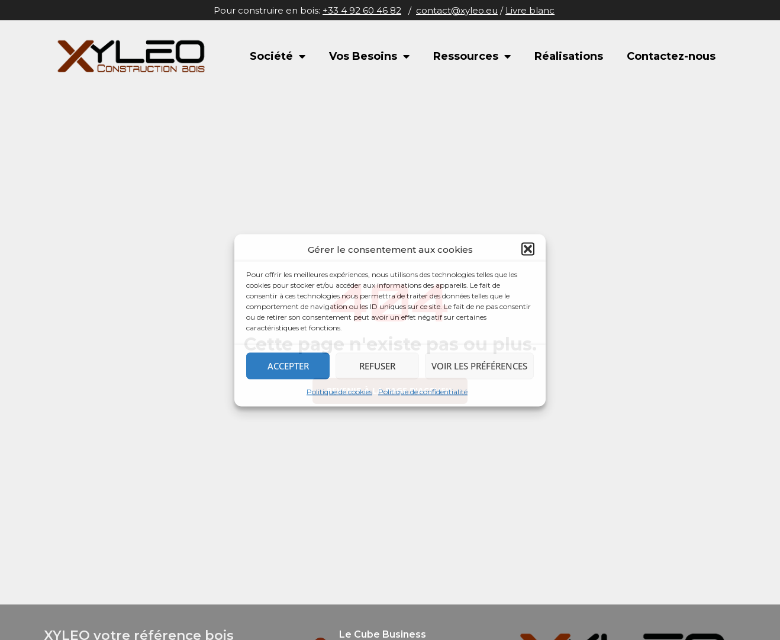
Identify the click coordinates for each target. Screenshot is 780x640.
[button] (528, 249)
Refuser (377, 366)
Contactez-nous (671, 56)
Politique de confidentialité (423, 391)
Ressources (472, 56)
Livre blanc (530, 10)
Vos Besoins (369, 56)
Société (277, 56)
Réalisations (568, 56)
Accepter (288, 366)
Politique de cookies (339, 391)
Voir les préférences (479, 366)
